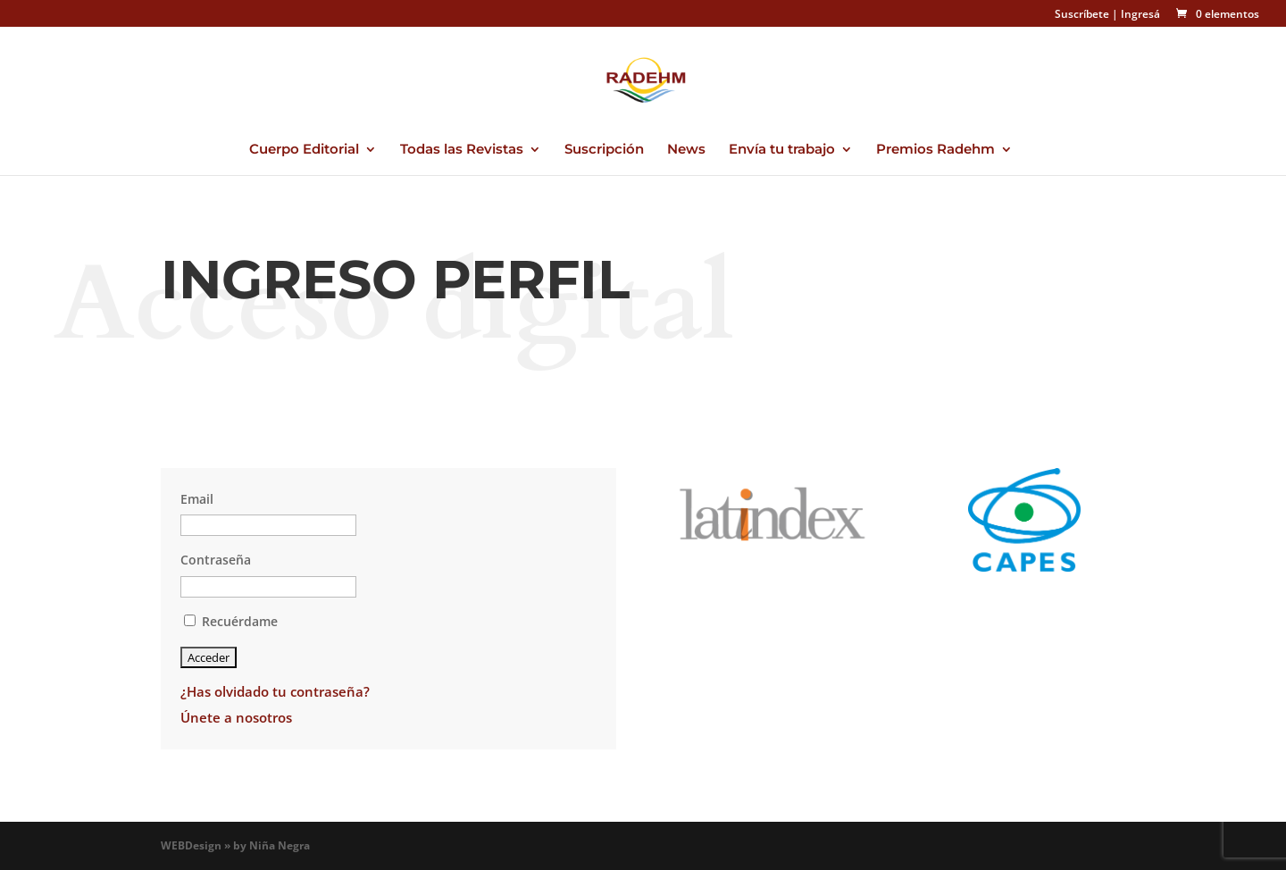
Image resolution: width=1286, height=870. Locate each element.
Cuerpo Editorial (304, 150)
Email (196, 498)
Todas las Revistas (461, 150)
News (686, 150)
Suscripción (604, 150)
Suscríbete (1082, 13)
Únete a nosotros (236, 717)
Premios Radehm (935, 150)
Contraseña (215, 559)
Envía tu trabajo (782, 150)
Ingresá (1140, 13)
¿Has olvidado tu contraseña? (275, 691)
